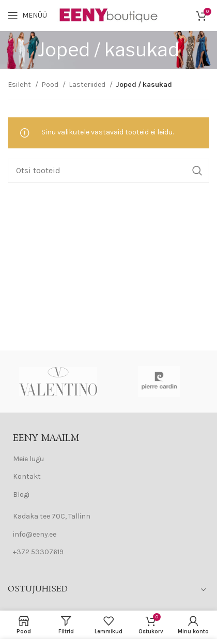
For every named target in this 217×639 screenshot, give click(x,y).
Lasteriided (88, 84)
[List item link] (108, 459)
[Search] (108, 170)
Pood (50, 84)
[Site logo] (109, 14)
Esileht (20, 84)
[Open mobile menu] (27, 15)
